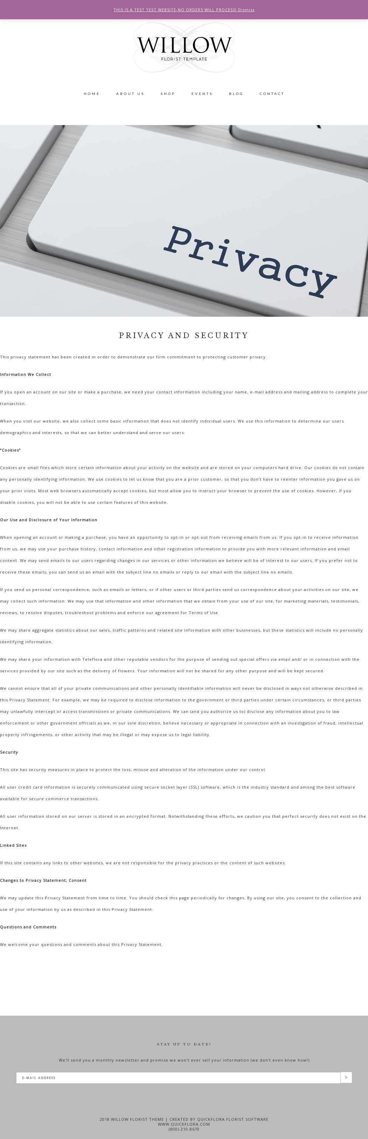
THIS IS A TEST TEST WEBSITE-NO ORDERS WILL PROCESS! (175, 9)
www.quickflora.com (184, 1124)
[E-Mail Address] (178, 1078)
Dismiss (246, 9)
